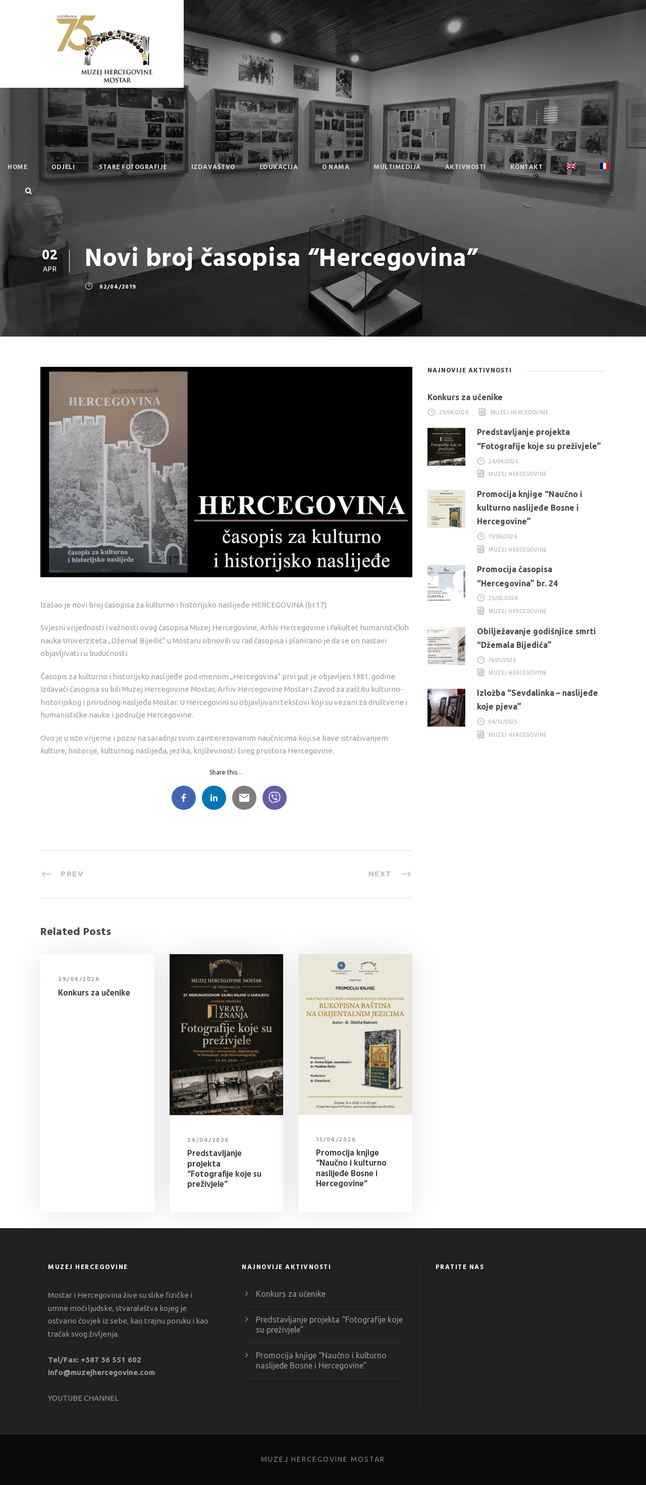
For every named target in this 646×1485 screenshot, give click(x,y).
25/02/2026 (503, 598)
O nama (335, 167)
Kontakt (526, 167)
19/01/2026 (502, 660)
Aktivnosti (465, 167)
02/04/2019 (117, 287)
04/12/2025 (503, 722)
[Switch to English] (571, 174)
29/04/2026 (78, 979)
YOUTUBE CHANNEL (83, 1398)
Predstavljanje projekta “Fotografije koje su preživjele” (224, 1169)
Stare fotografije (133, 167)
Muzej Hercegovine (520, 412)
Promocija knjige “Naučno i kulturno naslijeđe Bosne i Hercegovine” (351, 1168)
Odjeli (63, 167)
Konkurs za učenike (94, 993)
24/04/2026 (208, 1140)
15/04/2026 (336, 1140)
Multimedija (397, 167)
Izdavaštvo (213, 167)
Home (17, 167)
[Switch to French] (604, 174)
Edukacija (278, 167)
